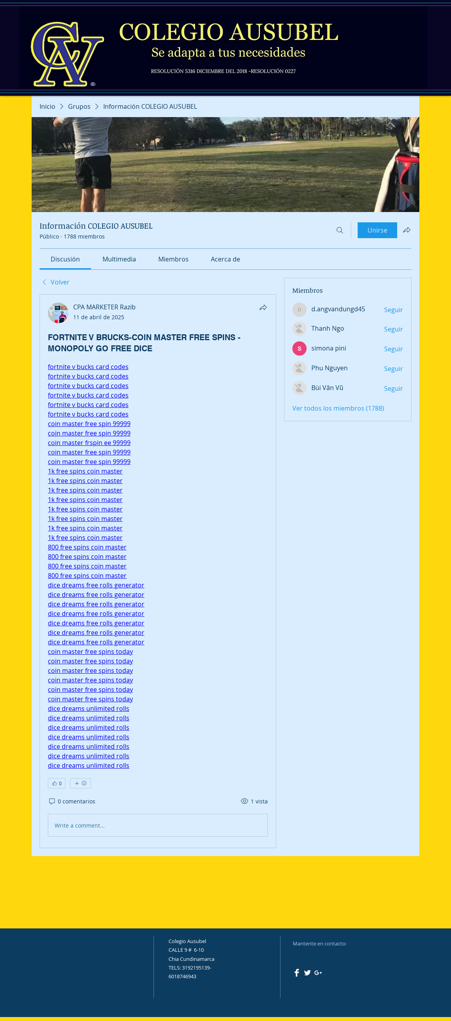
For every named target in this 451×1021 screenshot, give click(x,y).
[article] (158, 571)
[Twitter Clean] (307, 973)
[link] (65, 259)
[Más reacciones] (80, 783)
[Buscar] (340, 230)
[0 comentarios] (71, 801)
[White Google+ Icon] (318, 973)
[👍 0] (56, 783)
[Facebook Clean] (297, 973)
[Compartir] (263, 307)
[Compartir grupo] (406, 230)
